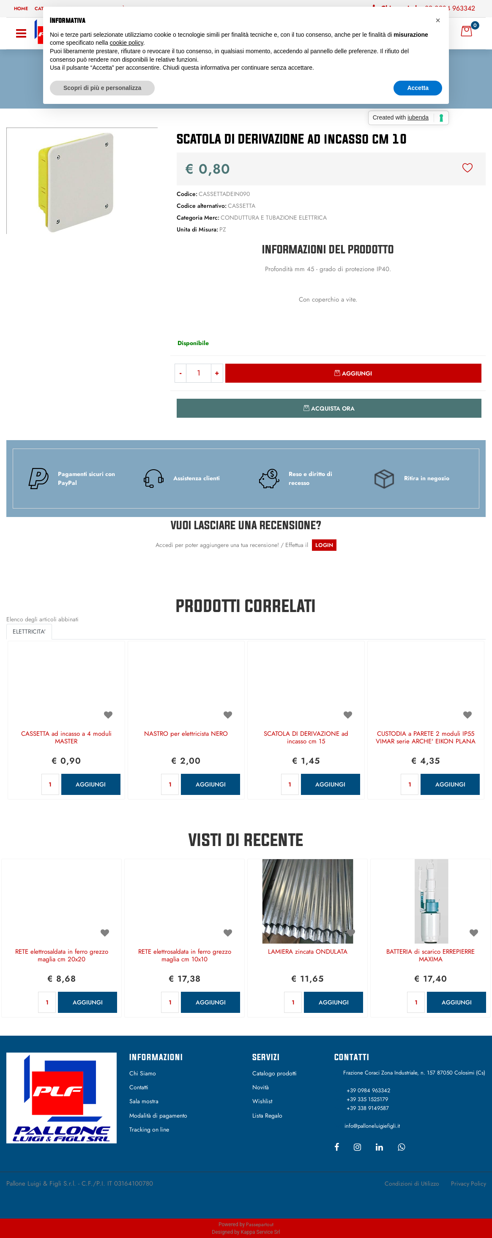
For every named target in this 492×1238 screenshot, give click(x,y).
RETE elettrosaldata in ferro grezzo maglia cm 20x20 (61, 956)
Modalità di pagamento (158, 1115)
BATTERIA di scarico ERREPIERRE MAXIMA (430, 956)
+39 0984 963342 (368, 1090)
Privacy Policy (468, 1183)
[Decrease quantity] (180, 373)
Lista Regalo (267, 1115)
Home (21, 8)
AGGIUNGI (91, 784)
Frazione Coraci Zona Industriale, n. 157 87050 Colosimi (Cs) (414, 1073)
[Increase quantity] (217, 373)
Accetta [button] (418, 87)
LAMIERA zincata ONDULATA (307, 952)
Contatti (138, 1087)
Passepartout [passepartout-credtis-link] (259, 1224)
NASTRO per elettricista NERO (186, 734)
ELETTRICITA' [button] (29, 631)
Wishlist (262, 1101)
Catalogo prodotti (274, 1073)
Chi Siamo (142, 1073)
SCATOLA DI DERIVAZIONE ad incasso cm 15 (306, 738)
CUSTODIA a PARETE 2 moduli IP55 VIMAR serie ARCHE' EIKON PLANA (426, 738)
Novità (260, 1087)
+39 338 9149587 (368, 1108)
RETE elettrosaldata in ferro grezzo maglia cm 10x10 (184, 956)
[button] (82, 180)
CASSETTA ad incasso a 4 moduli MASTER (66, 738)
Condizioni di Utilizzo (412, 1183)
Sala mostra (144, 1101)
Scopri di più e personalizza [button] (102, 87)
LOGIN (324, 545)
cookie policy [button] (126, 42)
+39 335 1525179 (367, 1099)
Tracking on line (149, 1129)
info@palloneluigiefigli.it (372, 1126)
